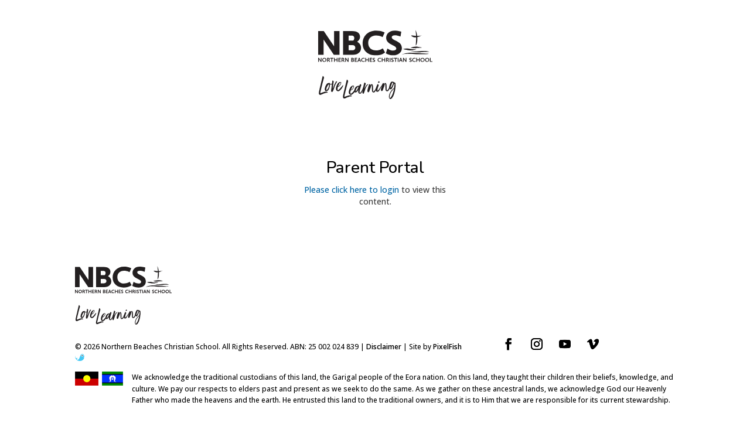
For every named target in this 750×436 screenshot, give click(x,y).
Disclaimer (383, 347)
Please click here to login (351, 189)
